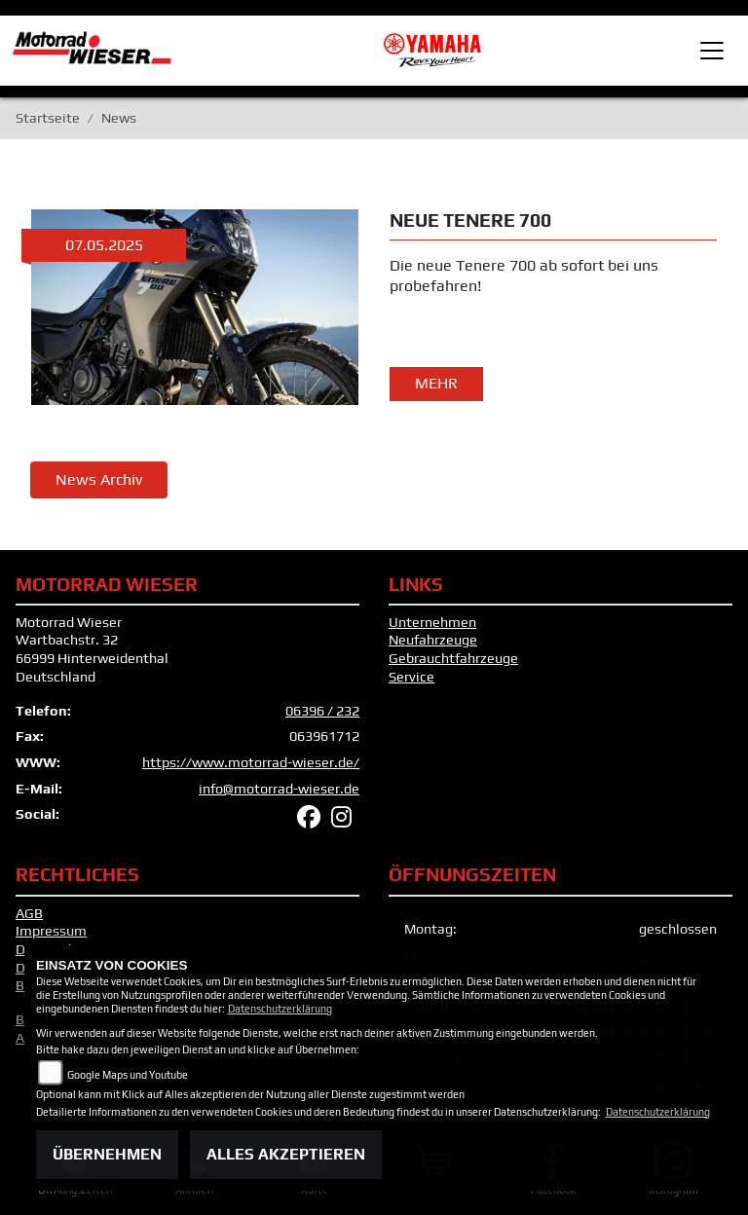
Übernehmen (107, 1154)
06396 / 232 (322, 710)
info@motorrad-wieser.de (279, 788)
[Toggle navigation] (712, 50)
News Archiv (99, 479)
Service (411, 676)
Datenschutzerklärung (280, 1008)
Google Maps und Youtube (127, 1075)
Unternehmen (432, 622)
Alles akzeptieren (285, 1154)
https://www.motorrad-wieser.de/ (250, 762)
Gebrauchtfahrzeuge (453, 658)
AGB (29, 913)
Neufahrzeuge (433, 639)
